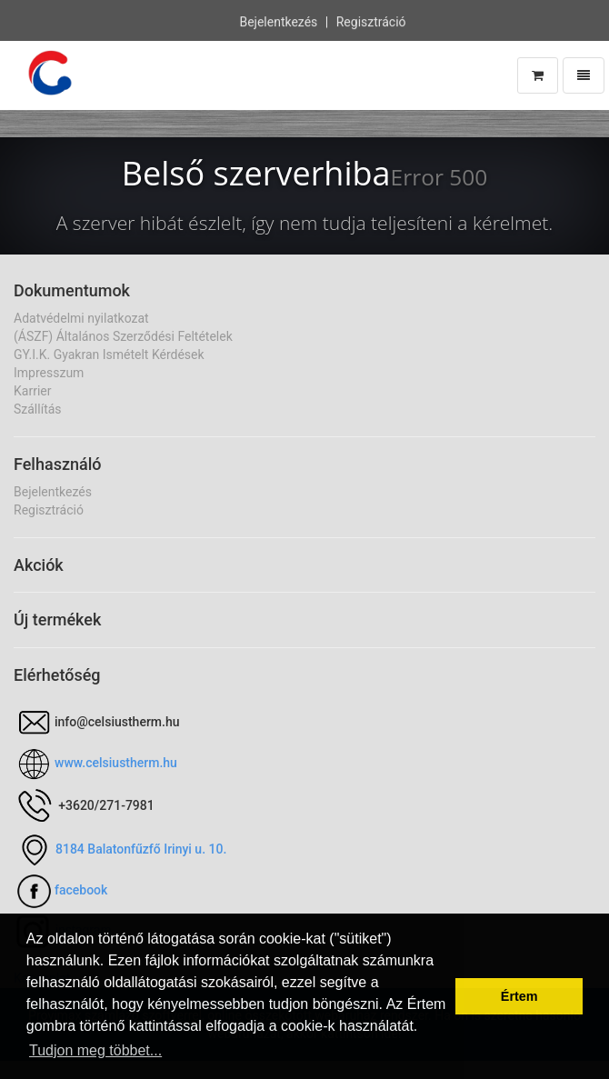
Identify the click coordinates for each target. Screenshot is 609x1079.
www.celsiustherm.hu (116, 762)
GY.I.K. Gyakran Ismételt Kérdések (109, 354)
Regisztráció (371, 21)
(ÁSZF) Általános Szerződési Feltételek (123, 336)
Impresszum (49, 372)
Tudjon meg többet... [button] (95, 1050)
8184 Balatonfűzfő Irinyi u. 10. (140, 849)
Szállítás (38, 409)
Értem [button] (519, 996)
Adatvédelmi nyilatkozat (81, 318)
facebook (81, 890)
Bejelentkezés (278, 21)
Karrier (32, 391)
